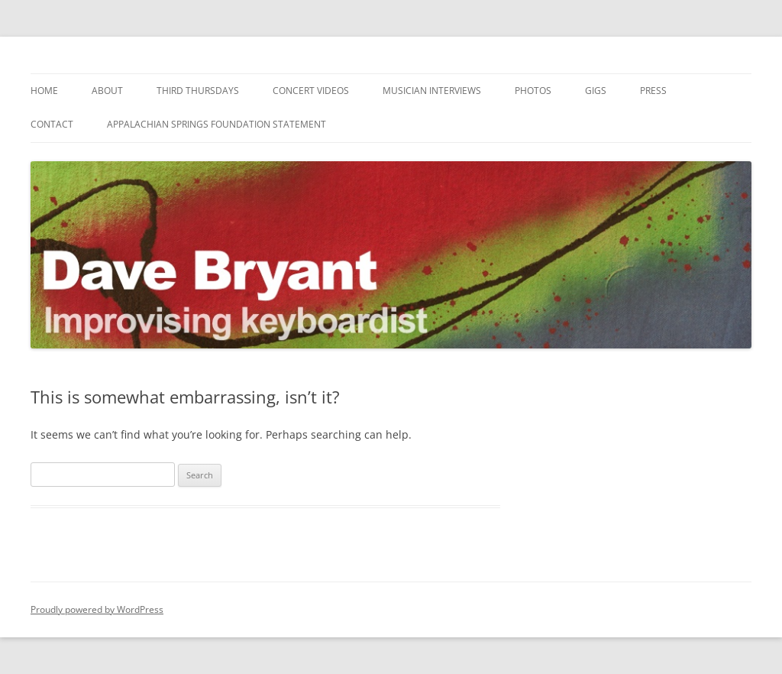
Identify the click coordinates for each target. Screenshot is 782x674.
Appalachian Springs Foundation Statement (216, 124)
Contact (52, 124)
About (107, 90)
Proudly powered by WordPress (97, 609)
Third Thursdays (198, 90)
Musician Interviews (432, 90)
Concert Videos (311, 90)
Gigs (595, 90)
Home (44, 90)
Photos (533, 90)
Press (653, 90)
